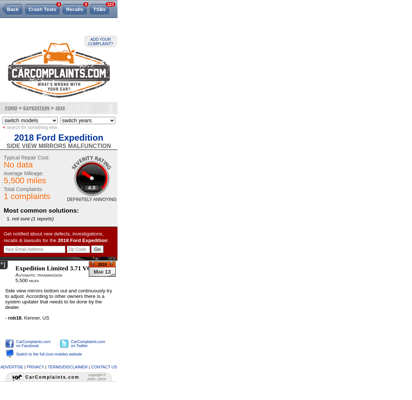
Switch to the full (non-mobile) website (49, 354)
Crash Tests (44, 8)
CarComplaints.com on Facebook (33, 343)
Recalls (76, 8)
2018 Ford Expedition (59, 138)
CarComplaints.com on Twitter (88, 343)
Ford (11, 107)
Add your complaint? (100, 41)
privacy (35, 367)
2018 (60, 107)
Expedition (37, 107)
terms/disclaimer (68, 367)
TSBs (101, 8)
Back (13, 9)
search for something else (30, 127)
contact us (104, 367)
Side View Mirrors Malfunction (59, 146)
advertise (11, 367)
